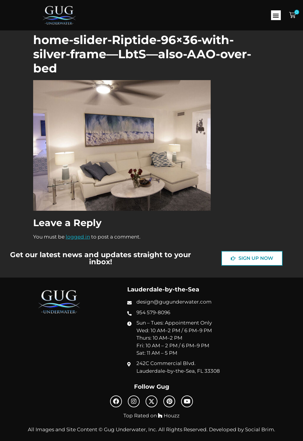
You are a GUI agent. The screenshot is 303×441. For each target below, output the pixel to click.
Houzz (169, 416)
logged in (78, 237)
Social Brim (259, 429)
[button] (276, 15)
